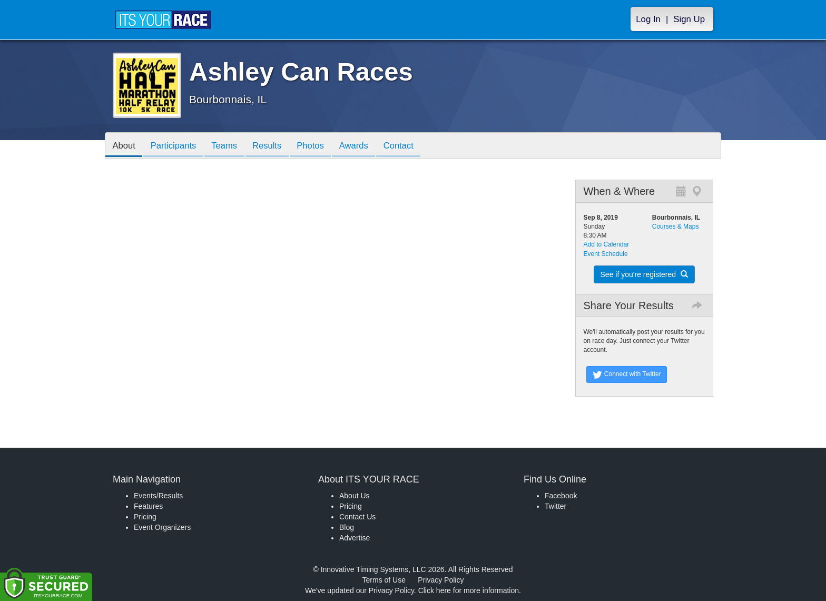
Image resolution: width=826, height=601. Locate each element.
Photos (319, 146)
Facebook (561, 495)
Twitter (555, 506)
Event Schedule (606, 254)
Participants (176, 146)
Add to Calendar (607, 244)
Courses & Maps (675, 226)
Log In (648, 19)
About (124, 146)
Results (274, 146)
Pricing (145, 517)
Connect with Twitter (626, 374)
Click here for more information (468, 590)
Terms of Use (384, 580)
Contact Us (357, 517)
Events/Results (158, 495)
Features (148, 506)
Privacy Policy (441, 580)
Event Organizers (162, 527)
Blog (346, 527)
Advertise (354, 538)
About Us (354, 495)
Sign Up (689, 19)
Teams (229, 146)
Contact (411, 146)
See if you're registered (644, 274)
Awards (364, 146)
